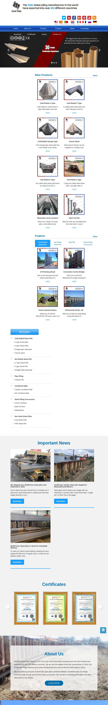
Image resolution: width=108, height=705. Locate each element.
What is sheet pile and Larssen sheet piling (52, 505)
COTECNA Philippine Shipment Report (27, 633)
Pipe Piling (18, 121)
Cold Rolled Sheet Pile (23, 83)
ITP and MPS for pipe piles (23, 641)
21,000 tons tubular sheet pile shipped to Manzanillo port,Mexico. (52, 269)
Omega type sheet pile (23, 94)
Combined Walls (21, 130)
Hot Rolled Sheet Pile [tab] (62, 167)
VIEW (48, 113)
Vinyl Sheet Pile (21, 165)
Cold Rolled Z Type (62, 104)
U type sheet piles (21, 87)
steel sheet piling (55, 687)
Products (44, 28)
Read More (17, 287)
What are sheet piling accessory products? (52, 517)
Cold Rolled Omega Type (77, 104)
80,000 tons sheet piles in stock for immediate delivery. (83, 268)
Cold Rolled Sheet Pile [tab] (49, 167)
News (72, 28)
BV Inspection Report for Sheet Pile (26, 638)
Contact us (57, 34)
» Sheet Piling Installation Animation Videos (28, 664)
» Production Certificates (21, 651)
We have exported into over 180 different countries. (33, 465)
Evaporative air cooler (43, 693)
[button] (8, 49)
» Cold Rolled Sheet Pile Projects (24, 661)
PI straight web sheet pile (45, 525)
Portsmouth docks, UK (91, 196)
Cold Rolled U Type (48, 104)
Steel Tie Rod (91, 141)
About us (29, 28)
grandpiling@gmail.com (48, 676)
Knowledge (84, 28)
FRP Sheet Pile (20, 168)
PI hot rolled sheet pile (44, 521)
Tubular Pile (19, 124)
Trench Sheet (91, 103)
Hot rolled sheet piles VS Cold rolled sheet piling (54, 509)
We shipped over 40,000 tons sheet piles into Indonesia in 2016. (22, 269)
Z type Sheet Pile (21, 111)
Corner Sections (21, 147)
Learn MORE (54, 411)
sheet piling (29, 687)
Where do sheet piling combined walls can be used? (55, 513)
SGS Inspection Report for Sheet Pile (27, 636)
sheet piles (19, 687)
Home (16, 28)
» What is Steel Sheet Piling (22, 656)
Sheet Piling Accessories (24, 144)
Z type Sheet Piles (22, 90)
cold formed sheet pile (89, 687)
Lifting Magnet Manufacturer (82, 693)
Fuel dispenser (27, 693)
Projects (59, 28)
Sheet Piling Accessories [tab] (88, 167)
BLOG (23, 690)
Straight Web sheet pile (23, 115)
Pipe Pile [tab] (74, 166)
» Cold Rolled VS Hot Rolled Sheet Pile (26, 659)
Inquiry (44, 34)
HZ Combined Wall (22, 138)
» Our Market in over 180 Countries (25, 653)
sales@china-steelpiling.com (27, 676)
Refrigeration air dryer (61, 693)
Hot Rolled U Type (48, 142)
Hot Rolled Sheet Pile (23, 104)
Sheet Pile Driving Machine (24, 473)
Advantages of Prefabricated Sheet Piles (29, 469)
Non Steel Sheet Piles (23, 161)
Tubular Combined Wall (23, 134)
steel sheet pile (41, 687)
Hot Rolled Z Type (63, 142)
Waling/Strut (19, 155)
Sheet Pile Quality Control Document (27, 644)
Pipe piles (15, 690)
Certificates (31, 34)
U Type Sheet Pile (21, 107)
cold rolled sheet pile (71, 687)
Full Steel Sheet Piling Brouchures (26, 630)
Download (17, 34)
